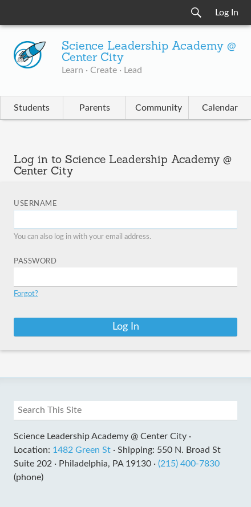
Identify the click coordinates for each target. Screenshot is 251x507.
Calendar (220, 107)
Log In (226, 12)
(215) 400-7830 (189, 463)
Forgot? (26, 294)
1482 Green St (81, 450)
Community (158, 107)
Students (32, 107)
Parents (94, 107)
